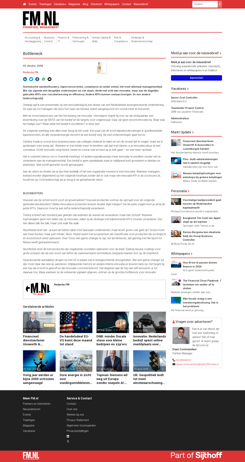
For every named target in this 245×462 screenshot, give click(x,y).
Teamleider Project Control (187, 108)
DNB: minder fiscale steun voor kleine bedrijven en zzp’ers (111, 340)
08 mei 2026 (30, 330)
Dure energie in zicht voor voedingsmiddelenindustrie (76, 379)
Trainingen (45, 4)
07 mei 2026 (67, 330)
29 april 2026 (67, 368)
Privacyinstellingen (77, 431)
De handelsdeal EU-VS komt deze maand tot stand (76, 340)
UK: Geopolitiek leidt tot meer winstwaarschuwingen (148, 379)
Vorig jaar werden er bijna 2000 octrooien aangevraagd (38, 379)
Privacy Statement (78, 420)
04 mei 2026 (141, 330)
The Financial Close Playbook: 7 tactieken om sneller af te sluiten (202, 284)
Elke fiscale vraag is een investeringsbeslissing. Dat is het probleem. (200, 302)
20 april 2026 (141, 368)
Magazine (74, 4)
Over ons (72, 409)
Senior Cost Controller (184, 97)
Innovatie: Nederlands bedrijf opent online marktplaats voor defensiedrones (149, 340)
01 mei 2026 (30, 368)
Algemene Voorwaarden (81, 425)
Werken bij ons (75, 414)
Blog (85, 4)
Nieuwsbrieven (31, 409)
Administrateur (180, 118)
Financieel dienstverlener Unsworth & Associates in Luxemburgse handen (39, 340)
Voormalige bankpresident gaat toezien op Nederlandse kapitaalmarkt (202, 204)
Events (33, 4)
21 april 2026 (104, 368)
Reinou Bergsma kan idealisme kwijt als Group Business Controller (201, 236)
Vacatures (60, 4)
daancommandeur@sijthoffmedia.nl (197, 364)
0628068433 (183, 360)
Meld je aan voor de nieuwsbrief (195, 53)
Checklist (96, 4)
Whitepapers (111, 4)
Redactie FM (30, 72)
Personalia (179, 191)
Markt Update (181, 132)
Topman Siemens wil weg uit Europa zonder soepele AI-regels (111, 379)
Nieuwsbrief (141, 4)
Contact (126, 4)
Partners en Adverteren (36, 403)
